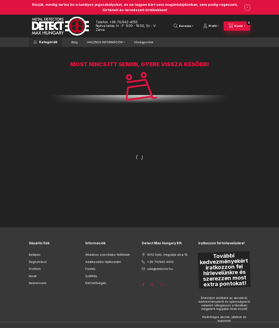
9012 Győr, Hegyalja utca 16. (167, 254)
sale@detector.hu (160, 269)
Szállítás (91, 276)
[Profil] (211, 26)
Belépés (34, 254)
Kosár (33, 276)
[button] (45, 42)
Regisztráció (38, 262)
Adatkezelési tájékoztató (103, 262)
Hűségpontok (143, 42)
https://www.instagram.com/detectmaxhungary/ (152, 284)
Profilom (35, 269)
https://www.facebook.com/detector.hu (143, 284)
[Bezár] (247, 7)
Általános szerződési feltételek (107, 254)
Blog (74, 42)
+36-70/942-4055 (124, 22)
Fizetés (90, 269)
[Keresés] (183, 26)
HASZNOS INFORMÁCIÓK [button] (105, 42)
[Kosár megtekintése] (237, 26)
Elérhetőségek (95, 283)
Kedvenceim (37, 283)
